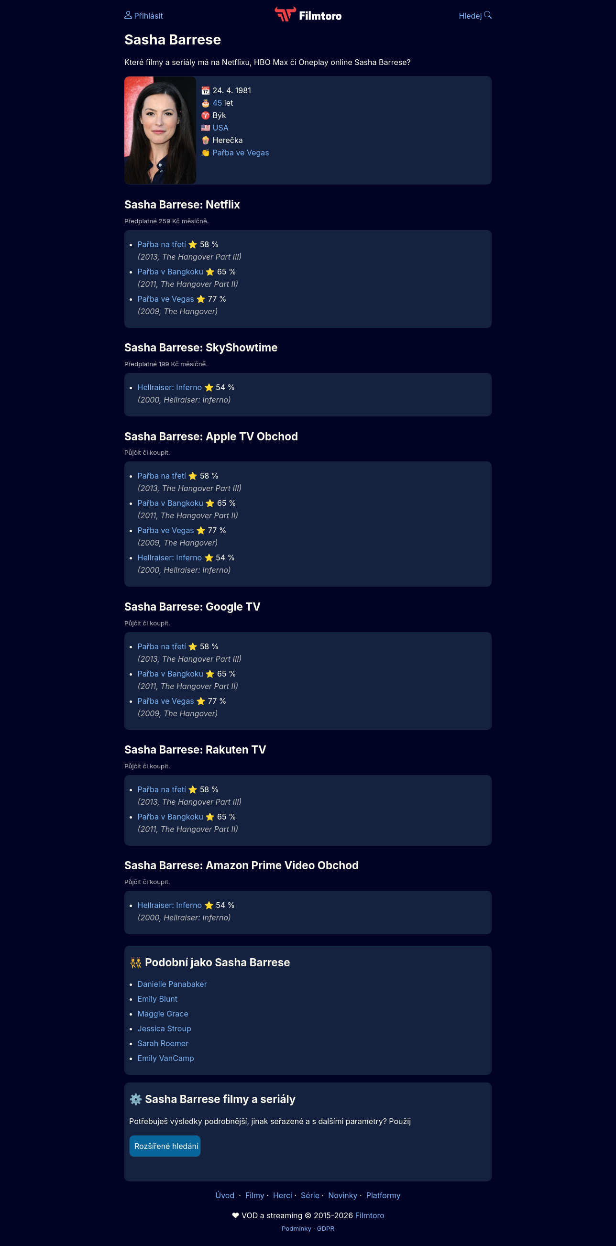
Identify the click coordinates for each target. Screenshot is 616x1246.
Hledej (475, 16)
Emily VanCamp (166, 1058)
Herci (282, 1195)
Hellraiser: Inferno (170, 387)
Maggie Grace (163, 1013)
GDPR (325, 1228)
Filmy (254, 1195)
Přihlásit (143, 16)
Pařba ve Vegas (241, 152)
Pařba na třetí (162, 244)
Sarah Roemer (163, 1043)
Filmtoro (370, 1215)
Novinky (342, 1195)
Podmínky (296, 1228)
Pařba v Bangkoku (170, 271)
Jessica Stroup (164, 1028)
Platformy (383, 1195)
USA (221, 127)
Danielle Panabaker (172, 984)
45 (217, 103)
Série (310, 1195)
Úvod (225, 1195)
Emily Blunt (157, 999)
